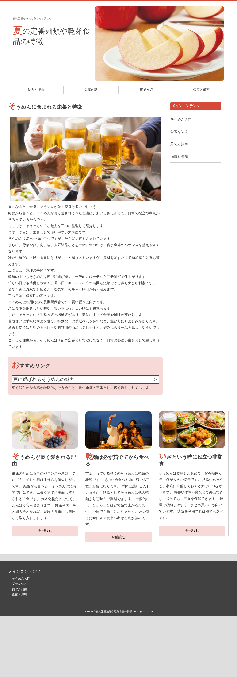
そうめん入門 (180, 119)
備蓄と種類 (179, 156)
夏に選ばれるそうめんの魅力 (43, 379)
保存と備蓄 (201, 90)
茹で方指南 (179, 144)
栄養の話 (91, 90)
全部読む (45, 531)
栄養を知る (179, 132)
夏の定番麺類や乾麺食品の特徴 (51, 35)
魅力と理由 (36, 90)
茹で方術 (146, 90)
